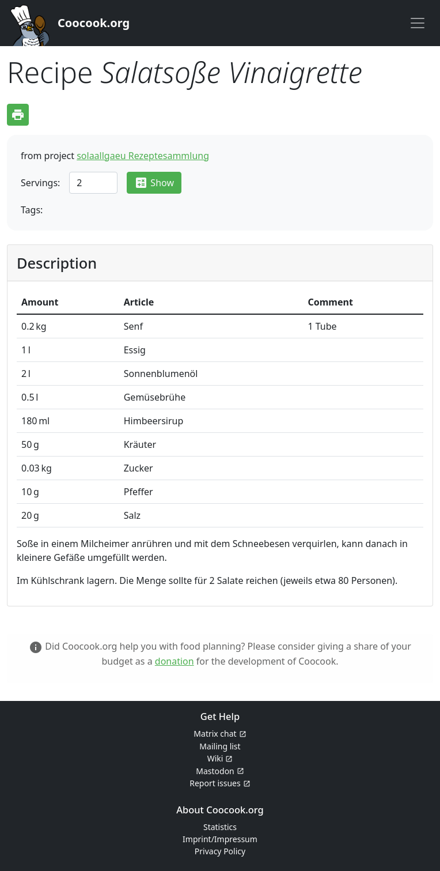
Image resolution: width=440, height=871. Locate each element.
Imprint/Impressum (220, 839)
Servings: (40, 182)
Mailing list (219, 746)
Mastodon (215, 771)
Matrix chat (215, 733)
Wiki (215, 758)
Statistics (220, 826)
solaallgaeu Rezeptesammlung (143, 155)
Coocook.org (94, 23)
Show (154, 183)
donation (174, 661)
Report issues (214, 783)
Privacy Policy (220, 851)
